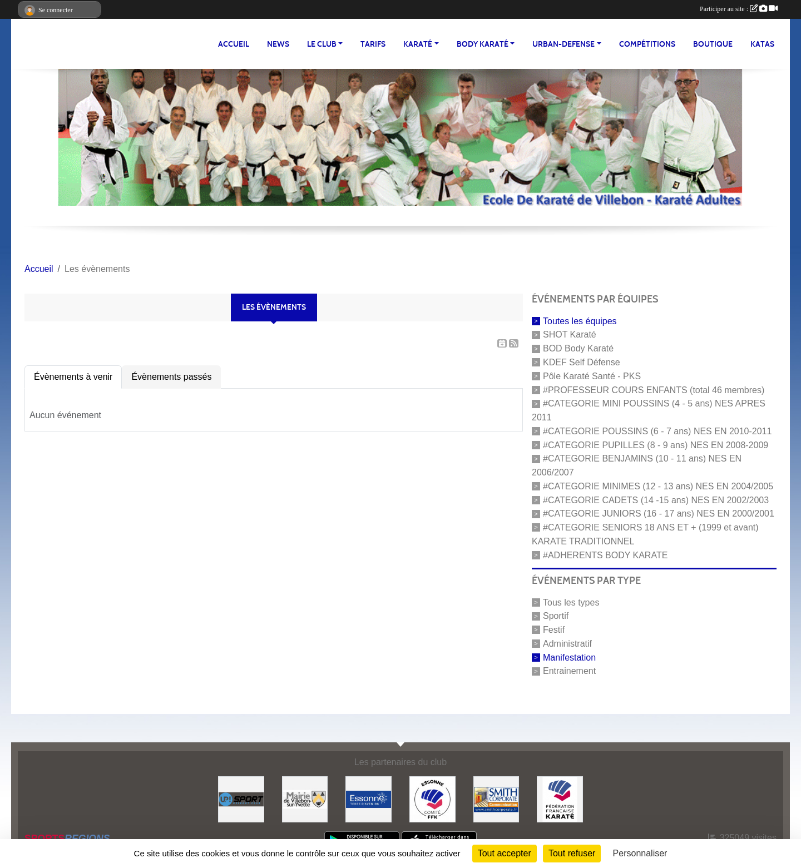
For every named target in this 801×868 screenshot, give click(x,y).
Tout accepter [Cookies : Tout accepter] (504, 853)
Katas (762, 44)
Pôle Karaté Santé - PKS (592, 376)
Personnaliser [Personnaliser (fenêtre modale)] (640, 853)
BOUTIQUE (713, 44)
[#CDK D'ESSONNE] (432, 798)
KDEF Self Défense (581, 362)
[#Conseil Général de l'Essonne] (368, 798)
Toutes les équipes (580, 320)
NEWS (278, 44)
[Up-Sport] (241, 798)
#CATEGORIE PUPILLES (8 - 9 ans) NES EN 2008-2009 (655, 444)
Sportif (555, 616)
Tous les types (571, 602)
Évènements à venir (73, 376)
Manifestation (569, 657)
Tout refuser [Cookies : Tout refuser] (571, 853)
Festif (554, 629)
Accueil (233, 44)
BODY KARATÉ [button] (482, 44)
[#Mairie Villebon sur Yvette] (305, 798)
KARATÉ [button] (417, 44)
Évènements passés (171, 376)
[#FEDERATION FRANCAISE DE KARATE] (560, 798)
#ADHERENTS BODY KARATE (605, 555)
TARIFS (372, 44)
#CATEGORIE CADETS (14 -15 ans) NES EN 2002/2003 (656, 499)
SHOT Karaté (569, 334)
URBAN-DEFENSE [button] (563, 44)
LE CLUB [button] (322, 44)
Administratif (567, 643)
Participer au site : (739, 9)
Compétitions (647, 44)
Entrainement (569, 671)
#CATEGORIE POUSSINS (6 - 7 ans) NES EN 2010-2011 (657, 431)
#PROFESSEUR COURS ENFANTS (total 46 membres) (653, 389)
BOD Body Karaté (578, 348)
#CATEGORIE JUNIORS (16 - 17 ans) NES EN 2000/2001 (658, 513)
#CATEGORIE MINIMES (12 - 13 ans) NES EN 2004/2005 (658, 486)
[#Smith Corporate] (496, 798)
